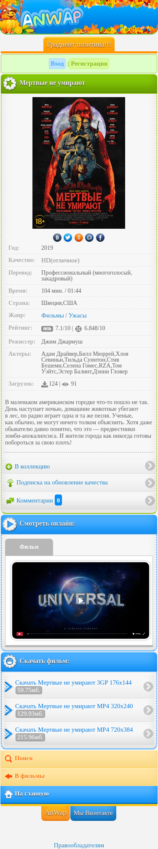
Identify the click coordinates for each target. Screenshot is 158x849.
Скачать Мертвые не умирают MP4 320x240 (74, 710)
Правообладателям (79, 845)
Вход (57, 63)
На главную (26, 794)
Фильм (29, 547)
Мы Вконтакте (93, 812)
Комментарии (33, 500)
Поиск (18, 759)
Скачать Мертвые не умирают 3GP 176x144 (73, 686)
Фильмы (52, 315)
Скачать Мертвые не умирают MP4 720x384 (74, 733)
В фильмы (24, 777)
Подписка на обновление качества (56, 483)
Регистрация (89, 63)
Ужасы (78, 315)
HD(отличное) (60, 260)
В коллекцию (27, 467)
